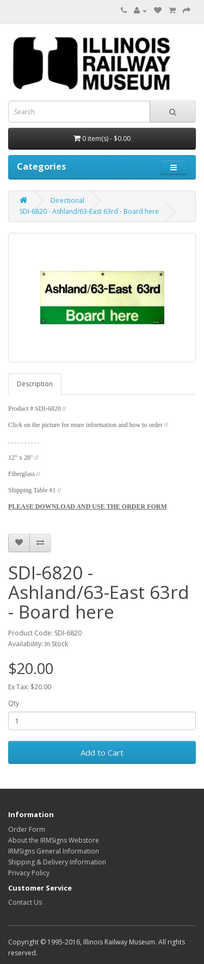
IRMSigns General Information (53, 851)
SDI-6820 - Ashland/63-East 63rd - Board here (89, 211)
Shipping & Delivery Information (57, 862)
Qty (13, 703)
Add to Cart (102, 752)
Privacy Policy (29, 873)
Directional (67, 200)
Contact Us (25, 902)
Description (35, 383)
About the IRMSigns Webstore (53, 840)
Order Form (26, 829)
